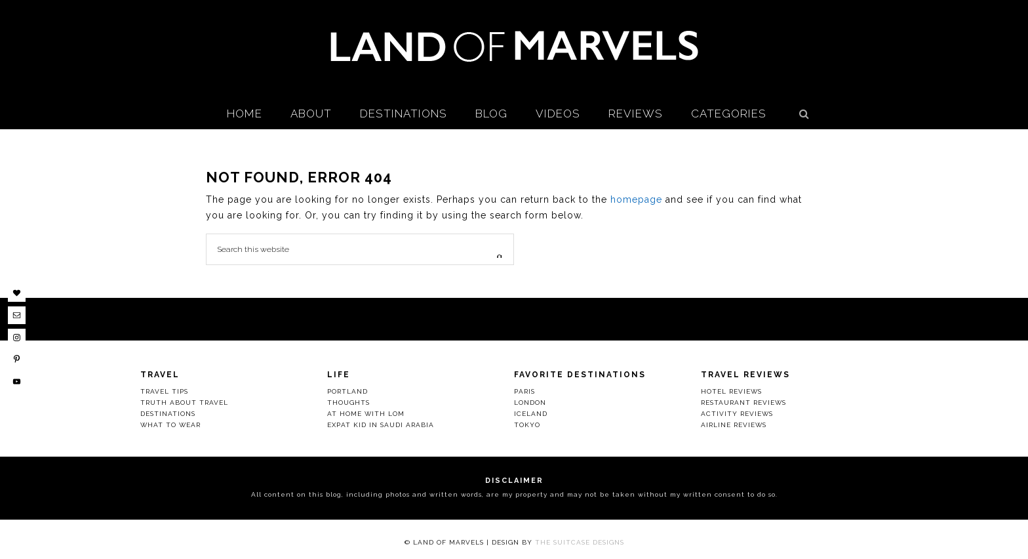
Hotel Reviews (731, 391)
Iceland (530, 413)
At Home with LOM (366, 413)
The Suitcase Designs (579, 542)
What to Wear (170, 424)
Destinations (167, 413)
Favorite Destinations (580, 374)
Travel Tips (164, 391)
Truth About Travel (184, 402)
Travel (160, 374)
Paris (524, 391)
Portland (347, 391)
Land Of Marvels (514, 46)
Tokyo (527, 424)
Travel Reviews (745, 374)
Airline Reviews (733, 424)
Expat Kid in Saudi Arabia (380, 424)
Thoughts (348, 402)
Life (338, 374)
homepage (636, 199)
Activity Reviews (737, 413)
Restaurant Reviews (743, 402)
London (530, 402)
